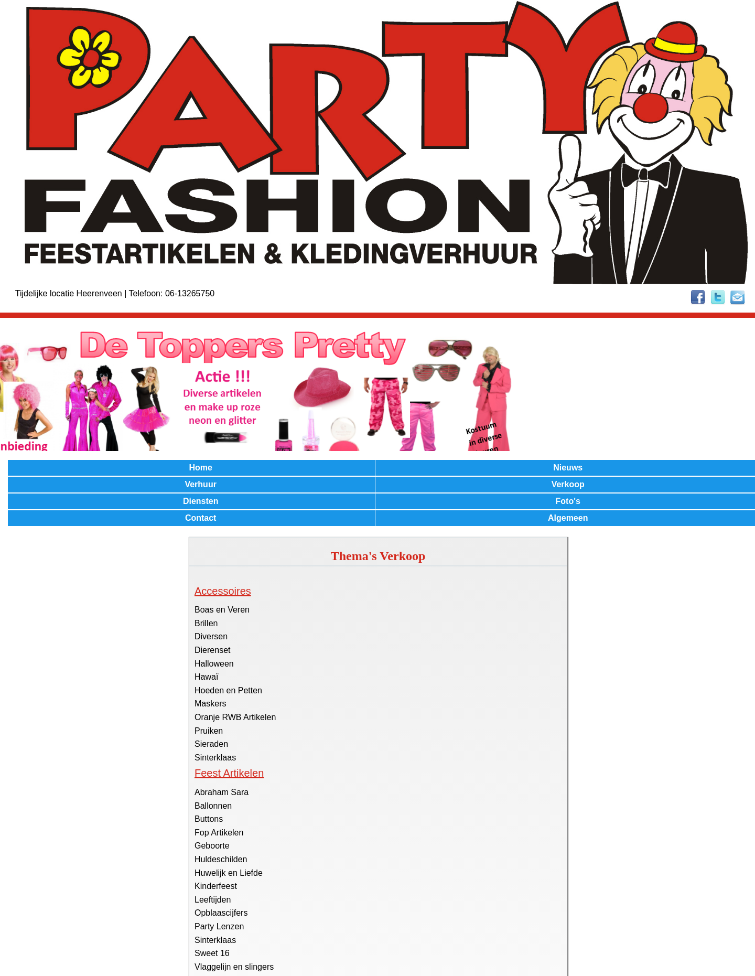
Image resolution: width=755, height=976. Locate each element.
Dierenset (212, 650)
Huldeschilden (221, 859)
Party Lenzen (219, 926)
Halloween (214, 663)
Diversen (211, 636)
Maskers (210, 703)
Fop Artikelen (219, 832)
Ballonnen (213, 805)
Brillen (206, 623)
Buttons (209, 818)
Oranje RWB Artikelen (235, 717)
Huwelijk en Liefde (229, 872)
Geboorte (212, 845)
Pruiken (209, 730)
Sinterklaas (215, 757)
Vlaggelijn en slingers (234, 966)
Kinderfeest (216, 886)
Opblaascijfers (221, 912)
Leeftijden (213, 899)
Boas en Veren (222, 609)
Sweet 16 (212, 953)
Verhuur (200, 484)
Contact (201, 517)
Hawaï (206, 676)
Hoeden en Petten (228, 690)
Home (200, 467)
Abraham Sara (222, 792)
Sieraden (211, 743)
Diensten (201, 501)
